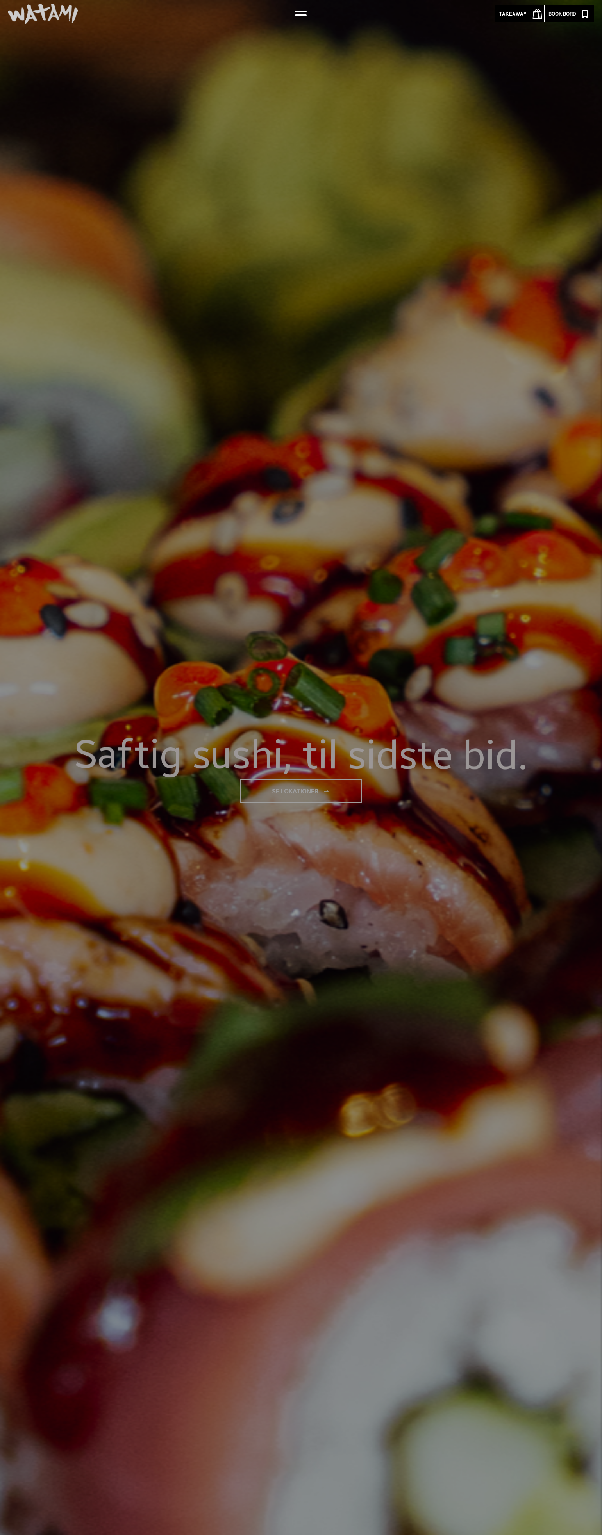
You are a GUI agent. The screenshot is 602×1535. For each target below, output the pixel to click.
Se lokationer (301, 790)
